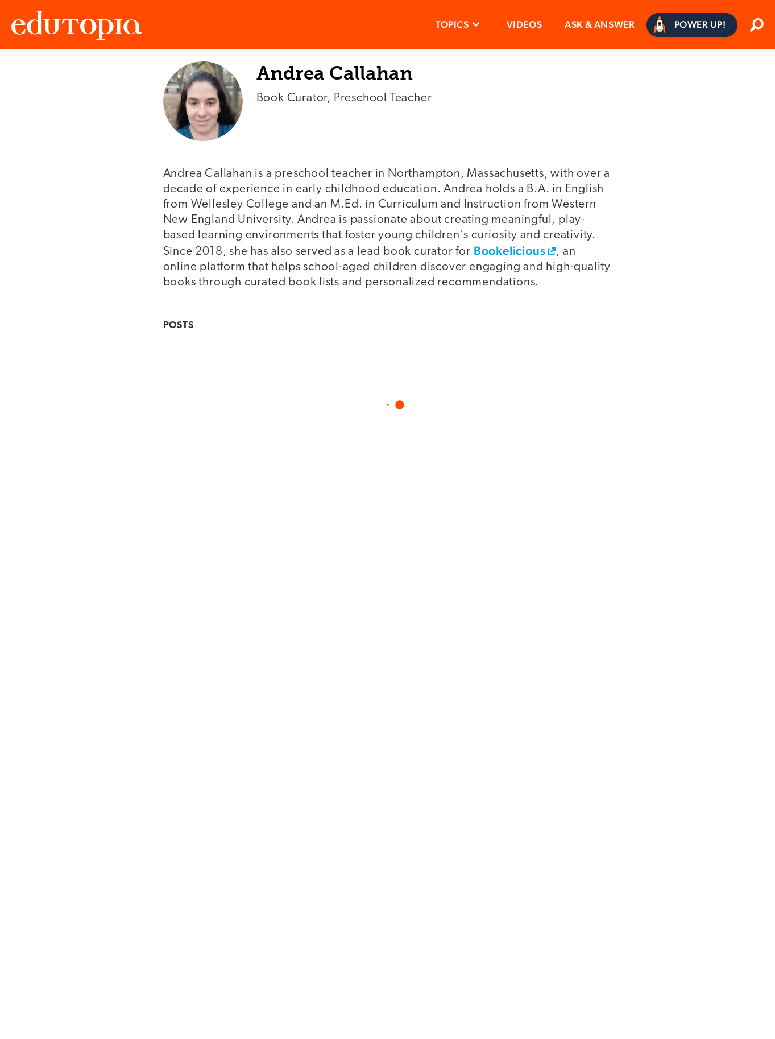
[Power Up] (692, 25)
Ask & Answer (600, 24)
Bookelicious (510, 250)
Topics (452, 24)
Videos (524, 24)
